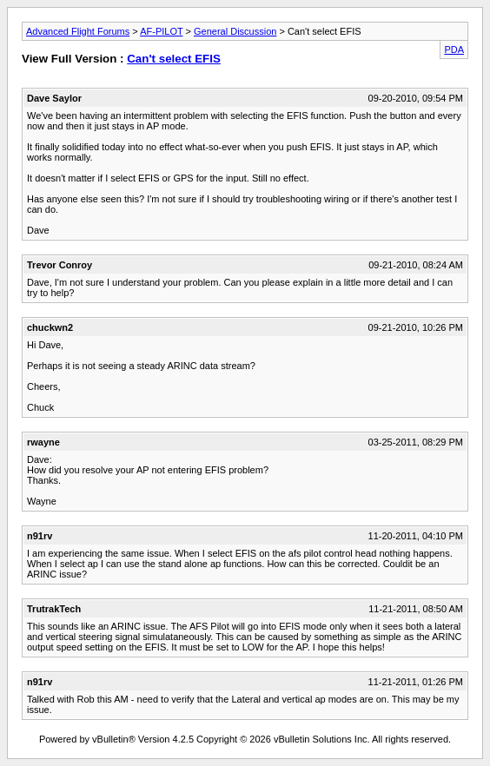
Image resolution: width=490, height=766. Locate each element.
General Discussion (235, 31)
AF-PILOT (161, 31)
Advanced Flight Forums (77, 31)
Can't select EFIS (174, 58)
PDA (454, 49)
